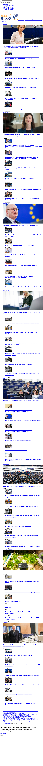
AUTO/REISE (6, 290)
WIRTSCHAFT (6, 112)
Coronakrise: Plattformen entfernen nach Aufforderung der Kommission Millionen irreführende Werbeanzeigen (22, 645)
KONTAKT (5, 6)
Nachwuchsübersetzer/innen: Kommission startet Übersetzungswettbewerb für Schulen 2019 (18, 410)
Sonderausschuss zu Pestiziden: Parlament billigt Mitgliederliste (22, 592)
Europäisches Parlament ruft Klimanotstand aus (18, 526)
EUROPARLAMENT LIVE (8, 5)
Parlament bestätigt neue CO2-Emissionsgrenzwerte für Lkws (22, 323)
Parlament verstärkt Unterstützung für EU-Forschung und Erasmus (21, 400)
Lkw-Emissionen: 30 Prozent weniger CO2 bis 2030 (19, 364)
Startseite (2, 723)
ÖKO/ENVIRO (6, 464)
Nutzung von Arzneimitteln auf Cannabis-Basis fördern (20, 245)
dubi (1, 733)
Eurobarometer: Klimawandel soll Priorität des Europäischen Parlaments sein (19, 718)
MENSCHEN (6, 622)
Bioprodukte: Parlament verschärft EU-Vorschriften (16, 572)
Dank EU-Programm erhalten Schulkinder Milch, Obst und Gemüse (21, 225)
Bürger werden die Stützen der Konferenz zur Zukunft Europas (22, 78)
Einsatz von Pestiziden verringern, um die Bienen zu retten (21, 109)
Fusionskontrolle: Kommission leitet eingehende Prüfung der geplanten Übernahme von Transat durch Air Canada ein (21, 158)
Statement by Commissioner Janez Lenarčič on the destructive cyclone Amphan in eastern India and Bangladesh (22, 57)
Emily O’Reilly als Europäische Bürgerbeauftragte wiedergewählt (22, 684)
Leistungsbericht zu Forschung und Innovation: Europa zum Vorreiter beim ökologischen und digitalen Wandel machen (21, 135)
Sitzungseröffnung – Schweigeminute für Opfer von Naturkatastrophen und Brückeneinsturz (19, 277)
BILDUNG (5, 378)
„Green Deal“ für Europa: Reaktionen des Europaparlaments (21, 506)
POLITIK (5, 24)
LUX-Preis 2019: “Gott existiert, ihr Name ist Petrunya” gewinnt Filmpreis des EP (20, 719)
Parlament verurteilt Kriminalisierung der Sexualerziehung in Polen (17, 721)
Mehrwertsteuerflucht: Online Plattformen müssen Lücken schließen (23, 189)
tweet (4, 738)
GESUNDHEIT (6, 203)
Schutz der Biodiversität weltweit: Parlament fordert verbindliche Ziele (22, 486)
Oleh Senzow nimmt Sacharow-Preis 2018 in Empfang (14, 720)
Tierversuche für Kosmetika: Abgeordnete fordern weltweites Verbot (23, 286)
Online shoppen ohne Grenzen (13, 601)
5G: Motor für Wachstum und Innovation (16, 450)
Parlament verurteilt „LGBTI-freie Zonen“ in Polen (18, 694)
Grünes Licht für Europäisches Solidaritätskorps (18, 440)
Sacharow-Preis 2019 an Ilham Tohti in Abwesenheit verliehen (22, 675)
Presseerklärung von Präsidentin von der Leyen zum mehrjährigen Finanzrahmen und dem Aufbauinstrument (21, 47)
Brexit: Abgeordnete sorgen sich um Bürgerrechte (18, 655)
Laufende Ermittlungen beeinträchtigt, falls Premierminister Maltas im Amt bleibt (20, 714)
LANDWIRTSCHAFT (7, 549)
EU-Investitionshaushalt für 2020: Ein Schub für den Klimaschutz (22, 546)
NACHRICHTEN (6, 4)
